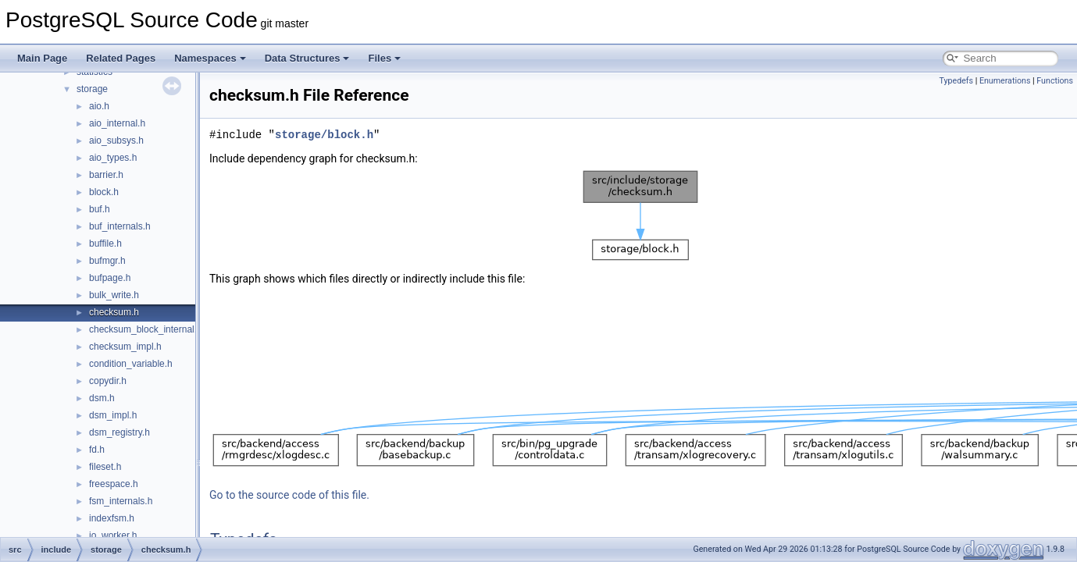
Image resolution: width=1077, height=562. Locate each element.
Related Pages (120, 58)
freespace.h (113, 483)
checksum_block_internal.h (145, 329)
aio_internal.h (117, 123)
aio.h (99, 106)
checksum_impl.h (125, 346)
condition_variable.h (131, 363)
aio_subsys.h (116, 140)
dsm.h (102, 398)
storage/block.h (324, 134)
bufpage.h (109, 277)
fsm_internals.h (120, 501)
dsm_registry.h (119, 432)
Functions (1054, 81)
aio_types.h (113, 157)
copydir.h (108, 380)
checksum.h (114, 312)
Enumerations (1005, 81)
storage (92, 89)
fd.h (97, 449)
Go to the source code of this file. (289, 495)
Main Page (42, 58)
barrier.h (106, 174)
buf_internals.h (120, 226)
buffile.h (105, 243)
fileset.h (105, 466)
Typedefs (956, 81)
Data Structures (307, 58)
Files (384, 58)
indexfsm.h (111, 518)
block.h (104, 192)
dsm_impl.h (113, 415)
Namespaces (210, 58)
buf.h (99, 209)
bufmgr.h (107, 260)
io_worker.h (113, 535)
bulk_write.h (114, 295)
